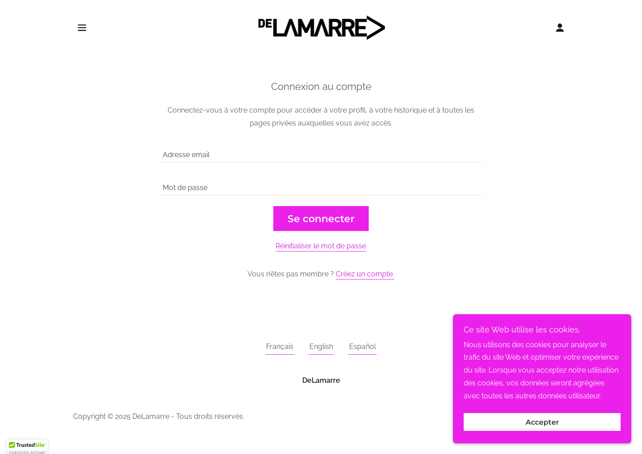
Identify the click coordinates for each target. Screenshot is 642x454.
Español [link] (362, 346)
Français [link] (279, 346)
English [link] (321, 346)
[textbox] (320, 151)
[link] (321, 27)
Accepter (542, 440)
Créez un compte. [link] (365, 274)
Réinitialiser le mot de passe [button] (321, 246)
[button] (82, 27)
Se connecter (321, 219)
